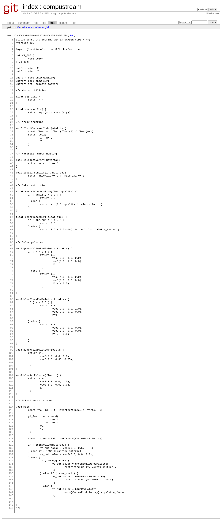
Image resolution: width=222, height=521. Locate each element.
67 (11, 248)
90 (11, 321)
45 (11, 179)
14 (11, 81)
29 (11, 128)
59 (11, 223)
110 (11, 385)
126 (11, 435)
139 (11, 476)
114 (11, 397)
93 (11, 331)
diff (74, 22)
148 (11, 505)
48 (11, 188)
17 (11, 90)
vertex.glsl (43, 27)
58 (11, 220)
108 (11, 378)
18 (11, 93)
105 (11, 369)
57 (11, 217)
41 (11, 166)
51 (11, 198)
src (20, 27)
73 (11, 267)
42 (11, 169)
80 (11, 290)
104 (11, 366)
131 (11, 451)
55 (11, 210)
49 (11, 191)
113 (11, 394)
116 (11, 403)
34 (11, 144)
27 (11, 122)
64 (11, 239)
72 (11, 264)
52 (11, 201)
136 (11, 467)
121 (11, 419)
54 (11, 207)
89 (11, 318)
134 (11, 460)
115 (11, 400)
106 (11, 372)
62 (11, 233)
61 (11, 229)
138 (11, 473)
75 (11, 274)
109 (11, 381)
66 (11, 245)
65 (11, 242)
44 (11, 176)
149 (11, 508)
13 (11, 78)
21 (11, 103)
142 (11, 486)
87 (11, 312)
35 (11, 147)
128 (11, 441)
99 (11, 350)
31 (11, 135)
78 (11, 283)
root (16, 27)
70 (11, 258)
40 (11, 163)
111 (11, 388)
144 (11, 492)
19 (11, 97)
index (30, 6)
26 (11, 119)
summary (23, 22)
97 (11, 343)
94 (11, 334)
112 (11, 391)
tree (52, 22)
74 (11, 271)
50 (11, 195)
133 (11, 457)
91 (11, 324)
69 (11, 255)
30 (11, 131)
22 (11, 106)
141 (11, 483)
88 (11, 315)
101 (11, 356)
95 (11, 337)
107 (11, 375)
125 (11, 432)
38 (11, 157)
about (10, 22)
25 (11, 116)
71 (11, 261)
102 (11, 359)
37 (11, 154)
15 (11, 84)
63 (11, 236)
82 (11, 296)
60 (11, 226)
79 (11, 286)
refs (36, 22)
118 (11, 410)
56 (11, 214)
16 (11, 87)
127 (11, 438)
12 (11, 74)
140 (11, 479)
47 (11, 185)
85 (11, 305)
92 (11, 328)
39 (11, 160)
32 (11, 138)
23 (11, 109)
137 (11, 470)
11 (11, 71)
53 (11, 204)
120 (11, 416)
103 (11, 362)
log (44, 22)
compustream (62, 6)
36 (11, 150)
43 (11, 173)
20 (11, 100)
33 (11, 141)
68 (11, 252)
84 (11, 302)
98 (11, 347)
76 (11, 277)
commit (63, 22)
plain (71, 35)
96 (11, 340)
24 (11, 112)
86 (11, 309)
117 (11, 407)
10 (11, 68)
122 (11, 422)
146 (11, 498)
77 (11, 280)
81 (11, 293)
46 (11, 182)
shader (27, 27)
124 (11, 429)
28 (11, 125)
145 (11, 495)
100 (11, 353)
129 (11, 445)
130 (11, 448)
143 (11, 489)
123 (11, 426)
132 (11, 454)
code (34, 27)
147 (11, 502)
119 (11, 413)
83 (11, 299)
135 (11, 464)
